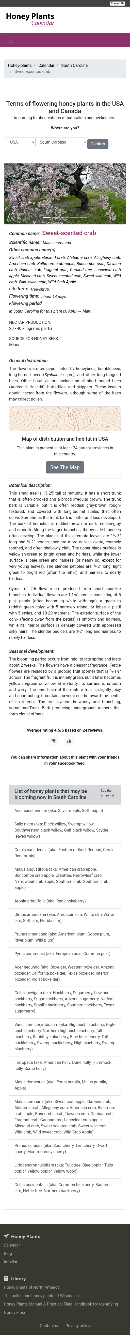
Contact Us (117, 3)
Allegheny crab (107, 257)
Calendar (12, 1245)
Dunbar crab (30, 269)
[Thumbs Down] (53, 741)
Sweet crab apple (24, 257)
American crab (22, 263)
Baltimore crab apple (55, 263)
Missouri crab (33, 275)
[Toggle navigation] (11, 40)
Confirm (98, 144)
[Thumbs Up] (69, 741)
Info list (10, 1262)
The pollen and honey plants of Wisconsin (41, 1295)
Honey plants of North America (32, 1287)
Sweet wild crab (97, 275)
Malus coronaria (57, 242)
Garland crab (53, 257)
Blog (8, 1253)
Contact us (49, 1325)
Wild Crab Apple (62, 282)
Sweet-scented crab (64, 275)
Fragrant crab (56, 269)
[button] (13, 193)
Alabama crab (79, 257)
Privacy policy (78, 1325)
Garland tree (81, 269)
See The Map (65, 467)
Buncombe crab (90, 263)
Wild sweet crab (32, 282)
